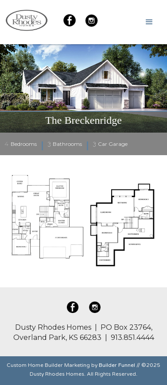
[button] (149, 22)
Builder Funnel (117, 365)
